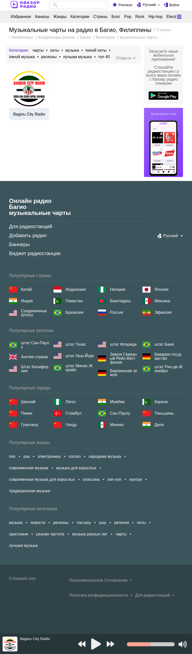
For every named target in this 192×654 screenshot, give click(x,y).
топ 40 (104, 57)
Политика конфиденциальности (98, 595)
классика (91, 479)
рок (27, 456)
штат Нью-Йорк (80, 356)
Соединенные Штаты (34, 313)
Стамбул (74, 413)
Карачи (161, 402)
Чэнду (71, 425)
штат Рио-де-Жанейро (168, 369)
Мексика (162, 301)
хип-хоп (115, 479)
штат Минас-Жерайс (79, 368)
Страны (100, 17)
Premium (125, 5)
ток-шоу (83, 522)
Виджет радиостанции (34, 253)
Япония (161, 289)
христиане (18, 534)
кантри (135, 479)
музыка (72, 50)
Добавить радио (27, 235)
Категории (79, 17)
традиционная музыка (29, 491)
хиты (54, 50)
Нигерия (117, 289)
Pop (127, 17)
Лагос (71, 402)
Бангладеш (120, 301)
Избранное (21, 17)
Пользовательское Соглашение (98, 580)
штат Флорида (123, 344)
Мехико (117, 425)
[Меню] (179, 17)
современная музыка (28, 468)
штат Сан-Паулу (35, 345)
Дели (159, 425)
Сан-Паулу (120, 413)
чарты (38, 50)
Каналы (42, 17)
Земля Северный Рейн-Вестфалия (123, 358)
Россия (116, 312)
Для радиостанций (30, 226)
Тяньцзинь (164, 413)
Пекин (26, 413)
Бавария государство (167, 356)
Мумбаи (117, 402)
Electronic (175, 17)
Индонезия (76, 289)
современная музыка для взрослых (42, 479)
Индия (27, 301)
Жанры (59, 17)
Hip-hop (155, 17)
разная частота (50, 534)
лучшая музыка (77, 57)
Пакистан (74, 301)
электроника (49, 456)
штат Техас (76, 344)
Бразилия (74, 312)
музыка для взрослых (76, 468)
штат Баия (164, 344)
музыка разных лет (90, 534)
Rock (139, 17)
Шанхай (28, 402)
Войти (174, 5)
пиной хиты (95, 50)
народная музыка (105, 456)
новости (37, 522)
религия (121, 522)
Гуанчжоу (29, 425)
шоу (102, 522)
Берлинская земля (123, 373)
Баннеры (19, 244)
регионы (49, 57)
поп (12, 456)
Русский (149, 5)
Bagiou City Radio (29, 114)
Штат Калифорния (34, 369)
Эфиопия (163, 312)
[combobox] (78, 5)
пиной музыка (22, 57)
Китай (26, 289)
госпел (74, 456)
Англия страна (34, 357)
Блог (116, 17)
